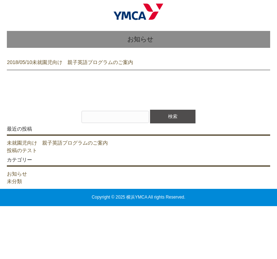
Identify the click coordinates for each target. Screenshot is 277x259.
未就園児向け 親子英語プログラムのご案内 (57, 143)
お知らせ (17, 174)
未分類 (14, 181)
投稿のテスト (22, 150)
